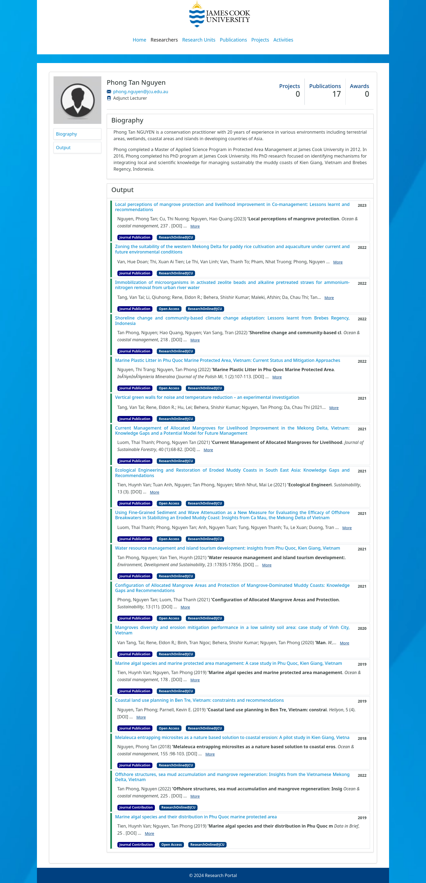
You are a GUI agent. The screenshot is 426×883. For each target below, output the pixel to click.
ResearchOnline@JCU (176, 237)
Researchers (164, 39)
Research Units (198, 39)
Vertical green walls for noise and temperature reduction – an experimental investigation (207, 397)
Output (63, 148)
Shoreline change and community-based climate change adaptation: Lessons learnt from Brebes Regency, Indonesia (232, 320)
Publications (233, 39)
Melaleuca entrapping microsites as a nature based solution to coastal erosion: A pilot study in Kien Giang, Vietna (232, 737)
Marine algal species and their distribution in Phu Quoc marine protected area (196, 816)
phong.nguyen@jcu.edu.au (140, 92)
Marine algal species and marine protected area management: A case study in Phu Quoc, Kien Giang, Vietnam (228, 663)
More (195, 226)
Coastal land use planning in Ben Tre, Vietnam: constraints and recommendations (199, 700)
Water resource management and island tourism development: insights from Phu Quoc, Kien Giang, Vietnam (227, 548)
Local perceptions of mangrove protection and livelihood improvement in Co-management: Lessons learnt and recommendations (232, 207)
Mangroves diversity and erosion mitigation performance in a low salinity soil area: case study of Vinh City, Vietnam (232, 630)
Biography (66, 134)
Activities (283, 39)
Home (139, 39)
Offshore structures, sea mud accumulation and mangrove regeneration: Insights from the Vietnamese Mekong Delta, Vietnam (232, 777)
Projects (260, 39)
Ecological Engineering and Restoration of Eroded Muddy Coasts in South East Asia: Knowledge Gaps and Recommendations (232, 473)
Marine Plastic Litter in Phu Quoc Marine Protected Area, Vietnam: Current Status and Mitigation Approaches (227, 360)
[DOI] (176, 226)
